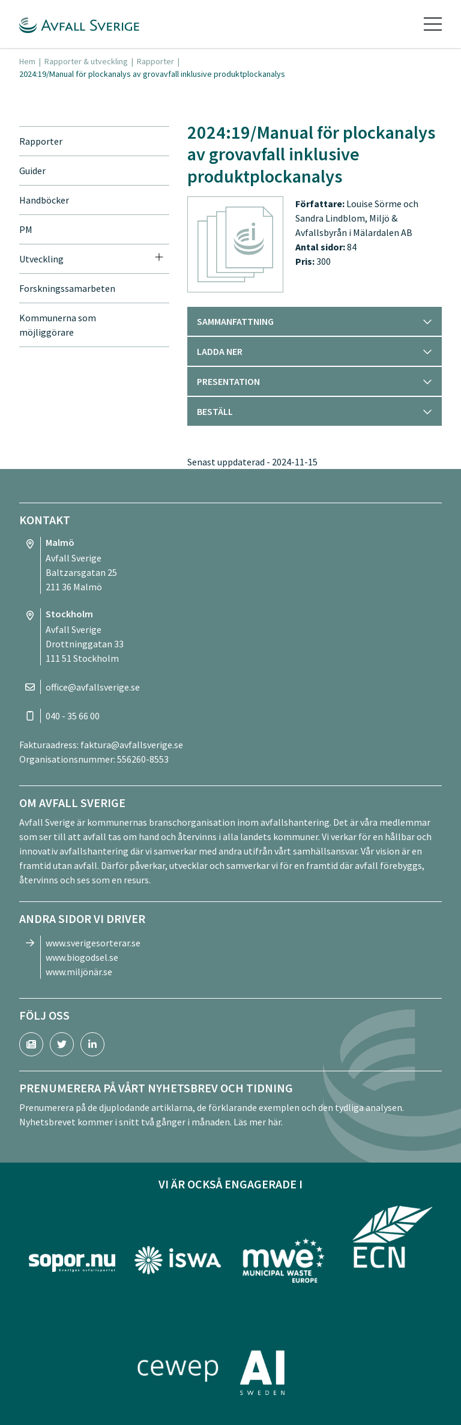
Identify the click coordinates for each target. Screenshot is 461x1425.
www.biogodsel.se (82, 957)
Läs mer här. (258, 1122)
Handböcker (44, 200)
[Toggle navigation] (433, 24)
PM (25, 229)
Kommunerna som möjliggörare (57, 325)
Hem (27, 61)
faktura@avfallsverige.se (131, 745)
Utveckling (41, 259)
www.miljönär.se (79, 972)
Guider (32, 171)
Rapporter (155, 61)
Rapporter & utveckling (86, 61)
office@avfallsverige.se (93, 687)
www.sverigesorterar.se (93, 943)
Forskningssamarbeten (67, 288)
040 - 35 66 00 (73, 716)
